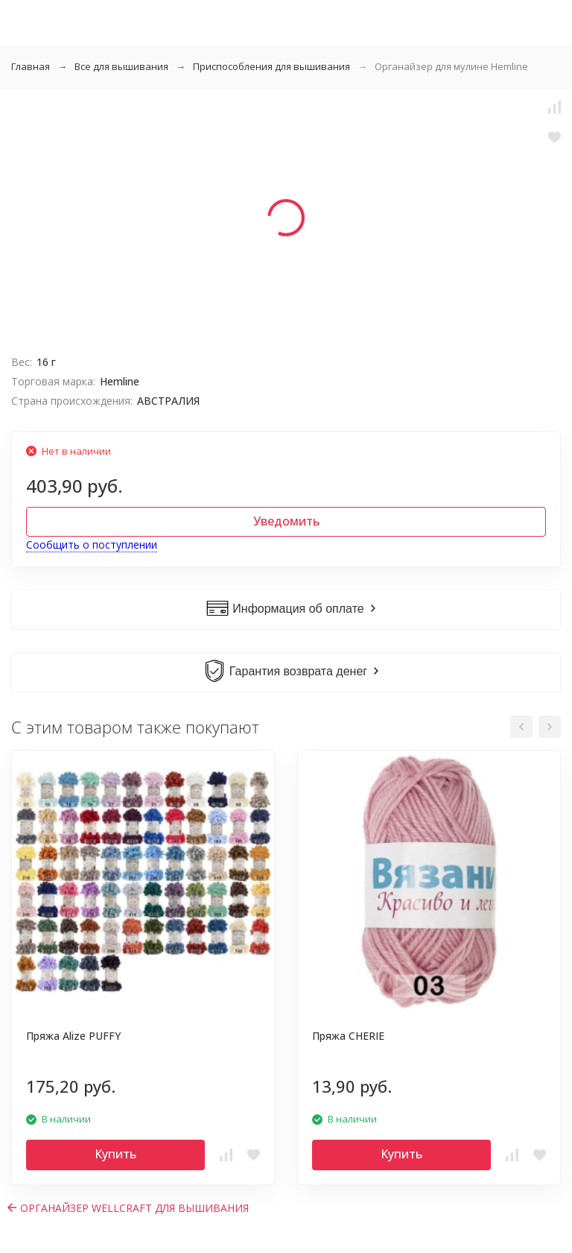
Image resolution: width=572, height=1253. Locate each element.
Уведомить (286, 521)
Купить (115, 1154)
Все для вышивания (121, 66)
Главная (30, 66)
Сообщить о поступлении (91, 544)
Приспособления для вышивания (271, 66)
